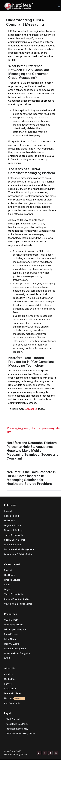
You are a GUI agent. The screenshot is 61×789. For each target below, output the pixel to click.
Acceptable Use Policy (17, 724)
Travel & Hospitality (13, 535)
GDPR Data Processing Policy (20, 733)
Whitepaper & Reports (15, 629)
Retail (7, 584)
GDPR (7, 658)
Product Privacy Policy (17, 728)
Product (8, 511)
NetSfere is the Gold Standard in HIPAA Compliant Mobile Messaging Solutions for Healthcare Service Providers (31, 478)
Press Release (11, 634)
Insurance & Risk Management (19, 549)
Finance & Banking (13, 530)
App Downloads (12, 703)
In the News (10, 639)
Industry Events (11, 643)
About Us (8, 674)
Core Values (10, 688)
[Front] (18, 7)
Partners (8, 683)
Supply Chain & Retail (14, 539)
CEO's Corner (11, 619)
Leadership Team (12, 693)
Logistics (8, 589)
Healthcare (9, 520)
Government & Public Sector (18, 554)
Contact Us (9, 679)
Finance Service (12, 579)
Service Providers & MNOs (17, 599)
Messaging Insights (13, 624)
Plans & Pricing (11, 516)
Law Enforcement (12, 544)
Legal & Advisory (12, 525)
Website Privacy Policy (15, 754)
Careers (14, 698)
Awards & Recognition (15, 648)
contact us (31, 408)
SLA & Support (13, 719)
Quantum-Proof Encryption (17, 653)
